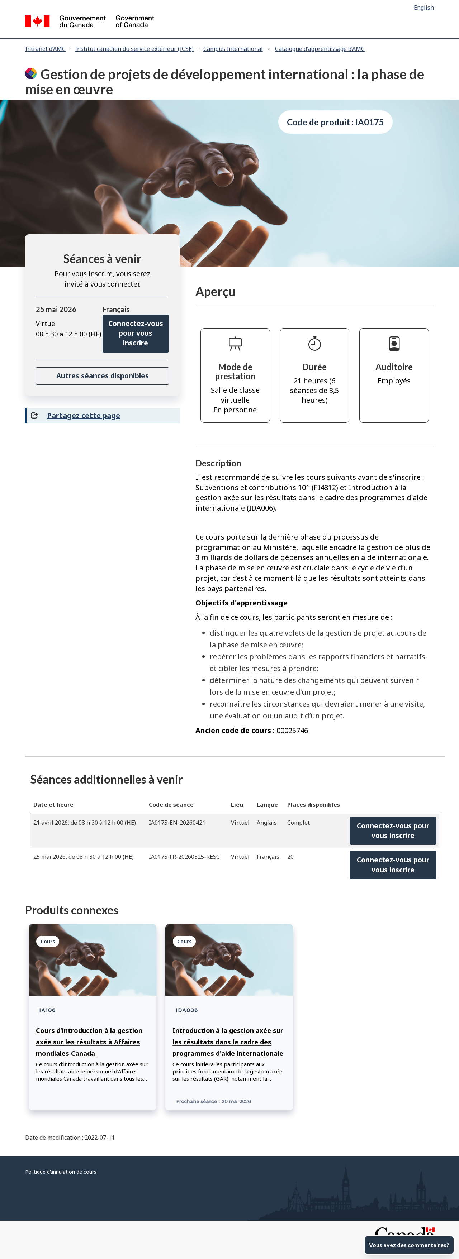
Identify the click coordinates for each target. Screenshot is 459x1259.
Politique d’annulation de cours (60, 1171)
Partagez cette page (83, 415)
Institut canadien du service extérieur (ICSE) (134, 49)
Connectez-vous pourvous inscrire (393, 830)
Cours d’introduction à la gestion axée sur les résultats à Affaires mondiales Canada (89, 1042)
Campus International (233, 49)
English (424, 7)
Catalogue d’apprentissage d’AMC (320, 49)
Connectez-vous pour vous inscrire (135, 333)
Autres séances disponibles (102, 375)
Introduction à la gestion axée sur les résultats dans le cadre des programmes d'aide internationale (227, 1042)
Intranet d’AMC (45, 49)
